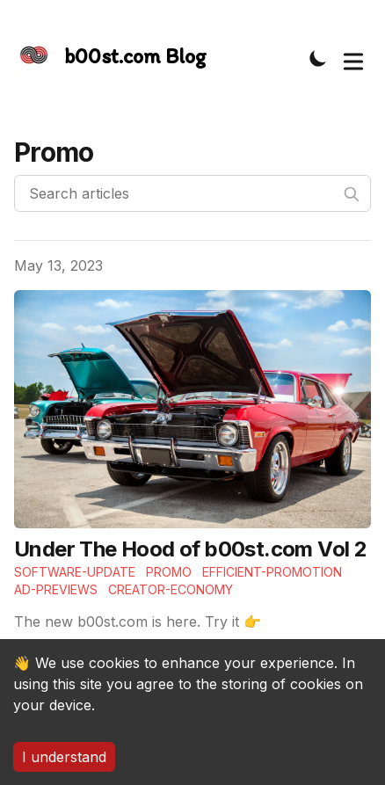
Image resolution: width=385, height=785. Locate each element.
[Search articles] (192, 193)
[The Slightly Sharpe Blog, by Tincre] (110, 57)
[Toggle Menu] (353, 58)
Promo (169, 571)
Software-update (74, 571)
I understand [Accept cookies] (64, 757)
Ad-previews (56, 589)
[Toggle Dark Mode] (318, 58)
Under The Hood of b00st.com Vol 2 (190, 549)
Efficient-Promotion (272, 571)
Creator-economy (170, 589)
